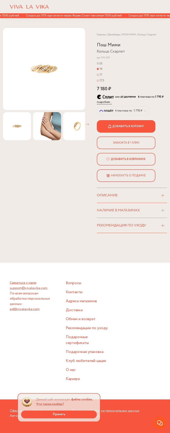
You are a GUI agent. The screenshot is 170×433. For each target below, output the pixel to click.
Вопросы (73, 283)
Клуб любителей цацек (86, 361)
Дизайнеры (114, 35)
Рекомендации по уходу (87, 328)
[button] (87, 124)
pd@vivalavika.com (25, 309)
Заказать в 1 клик (126, 143)
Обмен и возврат (80, 319)
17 (101, 74)
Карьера (73, 379)
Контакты (74, 292)
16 (101, 69)
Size (99, 63)
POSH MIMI (129, 35)
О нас (71, 370)
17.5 (102, 80)
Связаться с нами (23, 282)
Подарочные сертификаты (77, 340)
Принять (59, 414)
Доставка (74, 310)
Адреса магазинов (81, 301)
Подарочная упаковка (84, 352)
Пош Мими (108, 45)
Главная (101, 35)
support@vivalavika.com (28, 288)
